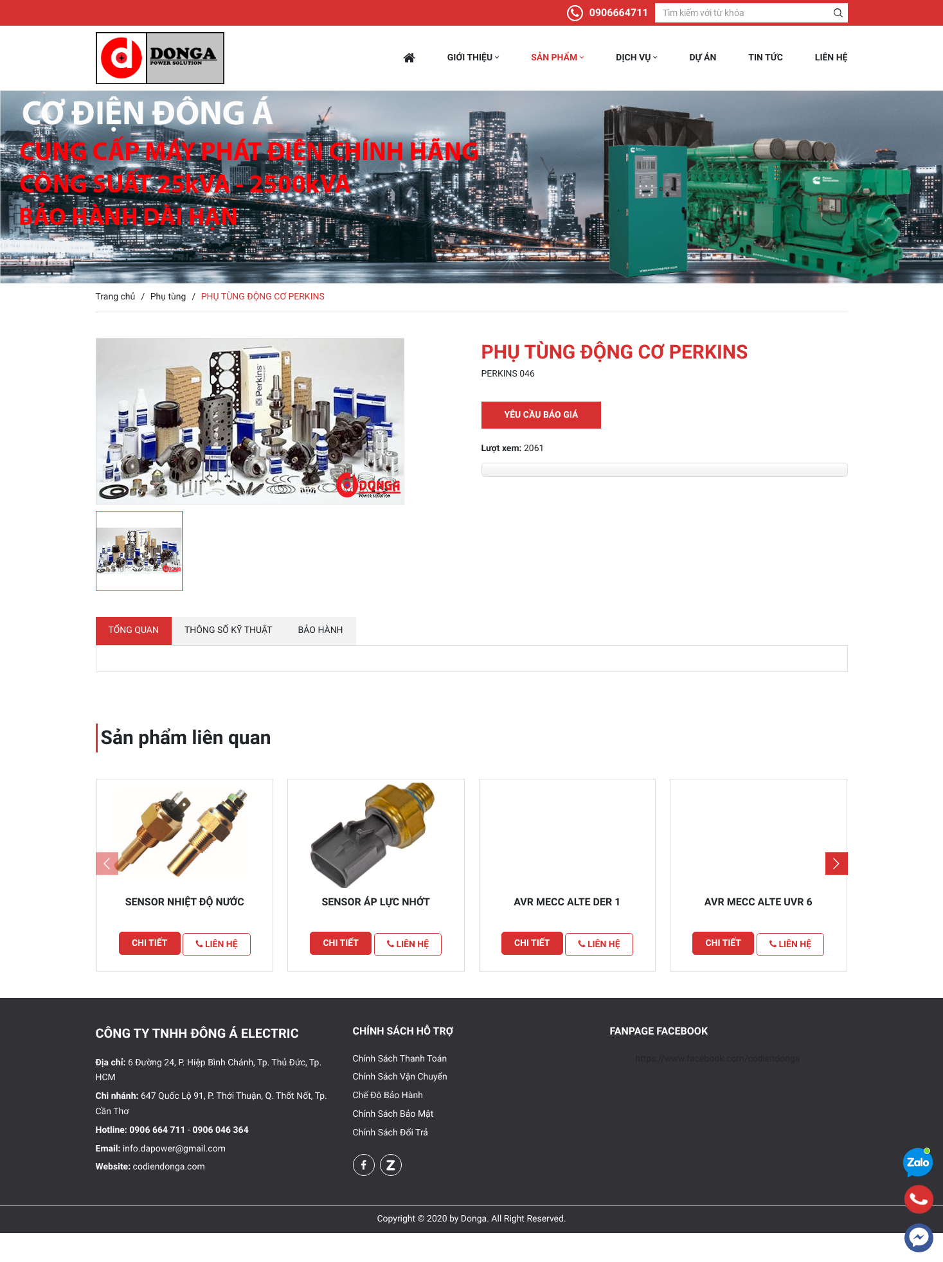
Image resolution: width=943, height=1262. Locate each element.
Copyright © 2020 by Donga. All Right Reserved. (471, 1247)
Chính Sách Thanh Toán (400, 1088)
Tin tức (765, 58)
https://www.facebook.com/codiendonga (718, 1088)
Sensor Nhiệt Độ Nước (184, 933)
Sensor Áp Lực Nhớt (375, 933)
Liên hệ (831, 58)
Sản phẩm (557, 58)
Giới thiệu (473, 58)
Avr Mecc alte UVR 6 (759, 933)
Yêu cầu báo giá (542, 415)
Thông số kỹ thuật (228, 638)
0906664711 (619, 12)
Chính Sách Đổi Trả (391, 1162)
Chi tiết (146, 975)
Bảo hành (320, 638)
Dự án (702, 58)
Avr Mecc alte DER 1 (567, 933)
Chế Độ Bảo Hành (388, 1124)
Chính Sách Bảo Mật (393, 1143)
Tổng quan (134, 638)
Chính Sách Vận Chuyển (400, 1106)
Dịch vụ (636, 58)
